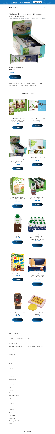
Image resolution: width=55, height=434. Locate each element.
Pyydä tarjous (37, 2)
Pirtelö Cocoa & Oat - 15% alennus (18, 235)
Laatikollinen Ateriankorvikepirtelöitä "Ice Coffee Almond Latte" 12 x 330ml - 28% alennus (17, 119)
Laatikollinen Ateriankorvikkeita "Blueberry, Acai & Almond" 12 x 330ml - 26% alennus (37, 237)
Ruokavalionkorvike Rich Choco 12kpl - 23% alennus (37, 198)
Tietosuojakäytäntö (14, 421)
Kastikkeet (11, 366)
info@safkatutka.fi (13, 349)
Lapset (11, 368)
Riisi (10, 398)
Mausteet (11, 384)
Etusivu (11, 18)
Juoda (10, 363)
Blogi (10, 413)
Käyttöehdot (12, 418)
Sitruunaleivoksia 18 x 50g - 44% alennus (37, 313)
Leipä (10, 371)
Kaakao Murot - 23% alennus (17, 274)
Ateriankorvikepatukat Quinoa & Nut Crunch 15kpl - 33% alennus (37, 157)
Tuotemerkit (19, 67)
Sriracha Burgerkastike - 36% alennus (17, 313)
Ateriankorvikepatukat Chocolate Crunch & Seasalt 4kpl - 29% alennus (37, 118)
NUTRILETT (25, 67)
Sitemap (11, 423)
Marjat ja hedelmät (14, 382)
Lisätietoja (15, 77)
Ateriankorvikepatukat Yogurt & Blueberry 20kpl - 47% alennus (18, 161)
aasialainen (12, 358)
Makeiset (11, 376)
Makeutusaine (12, 379)
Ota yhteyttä (12, 415)
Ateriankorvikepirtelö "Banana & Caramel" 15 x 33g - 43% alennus (17, 199)
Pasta (10, 392)
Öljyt (10, 387)
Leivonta (11, 374)
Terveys (11, 400)
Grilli (10, 360)
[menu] (44, 8)
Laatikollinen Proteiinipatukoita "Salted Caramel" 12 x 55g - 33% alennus (37, 276)
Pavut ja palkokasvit (14, 395)
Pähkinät (11, 390)
